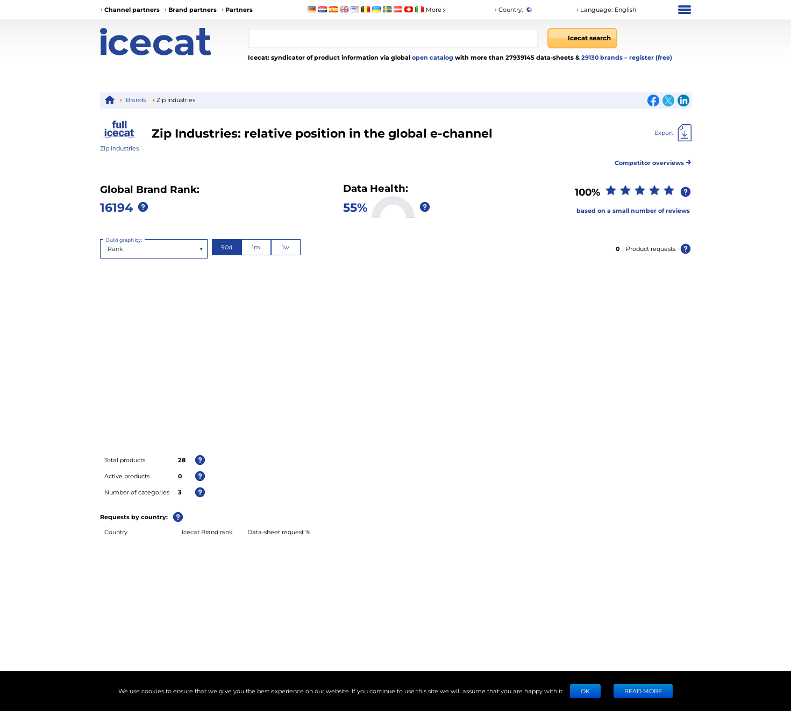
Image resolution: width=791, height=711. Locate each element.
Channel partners (132, 9)
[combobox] (393, 38)
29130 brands (602, 57)
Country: (508, 9)
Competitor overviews (653, 161)
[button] (606, 10)
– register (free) (648, 57)
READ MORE (643, 691)
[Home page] (174, 41)
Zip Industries (119, 148)
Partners (239, 9)
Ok (585, 691)
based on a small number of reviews (633, 210)
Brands (136, 100)
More (437, 9)
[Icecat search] (582, 38)
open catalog (431, 57)
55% (355, 207)
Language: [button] (594, 9)
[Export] (673, 132)
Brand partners (192, 9)
